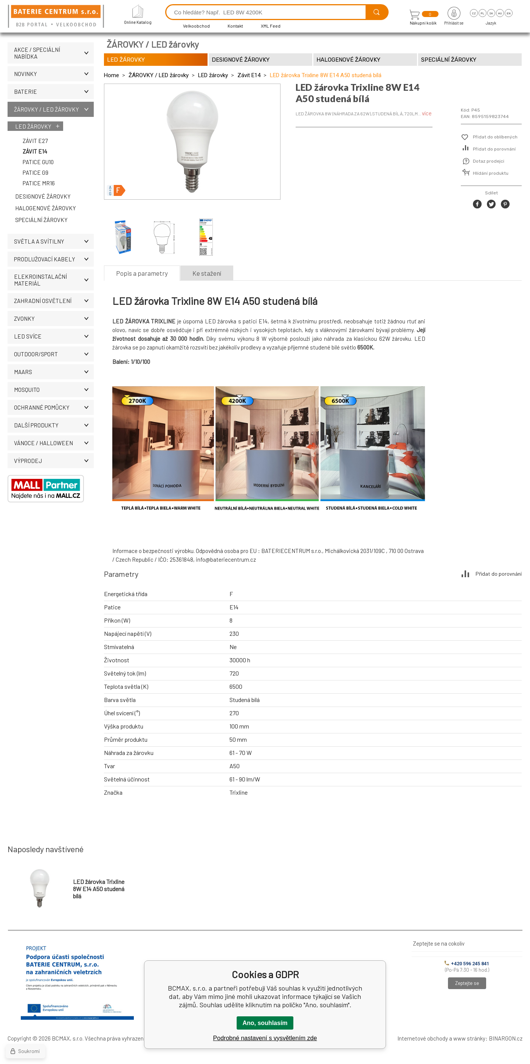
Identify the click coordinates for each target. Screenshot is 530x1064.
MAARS (54, 371)
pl (482, 13)
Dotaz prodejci (488, 161)
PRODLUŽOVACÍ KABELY (54, 259)
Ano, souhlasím (264, 1023)
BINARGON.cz (505, 1038)
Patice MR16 (39, 183)
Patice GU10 (38, 161)
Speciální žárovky (41, 219)
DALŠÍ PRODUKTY (54, 425)
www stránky (469, 1038)
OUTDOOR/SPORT (54, 354)
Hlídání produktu (490, 173)
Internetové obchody (422, 1038)
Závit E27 (35, 140)
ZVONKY (54, 318)
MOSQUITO (54, 389)
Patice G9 (35, 172)
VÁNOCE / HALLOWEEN (54, 442)
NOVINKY (54, 73)
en (509, 13)
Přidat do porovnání (494, 149)
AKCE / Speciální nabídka (54, 53)
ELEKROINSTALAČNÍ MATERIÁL (54, 279)
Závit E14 (35, 151)
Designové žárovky (43, 196)
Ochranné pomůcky (54, 407)
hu (500, 13)
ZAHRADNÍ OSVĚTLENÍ (54, 300)
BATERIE (54, 91)
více (427, 113)
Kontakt (235, 25)
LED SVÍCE (54, 336)
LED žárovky (33, 126)
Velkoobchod (196, 25)
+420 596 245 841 (467, 963)
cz (474, 13)
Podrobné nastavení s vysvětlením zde (265, 1038)
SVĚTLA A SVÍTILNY (54, 241)
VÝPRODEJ (54, 460)
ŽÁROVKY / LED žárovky (54, 109)
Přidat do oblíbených (495, 137)
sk (491, 13)
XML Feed (270, 25)
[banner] (57, 17)
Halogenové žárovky (45, 208)
